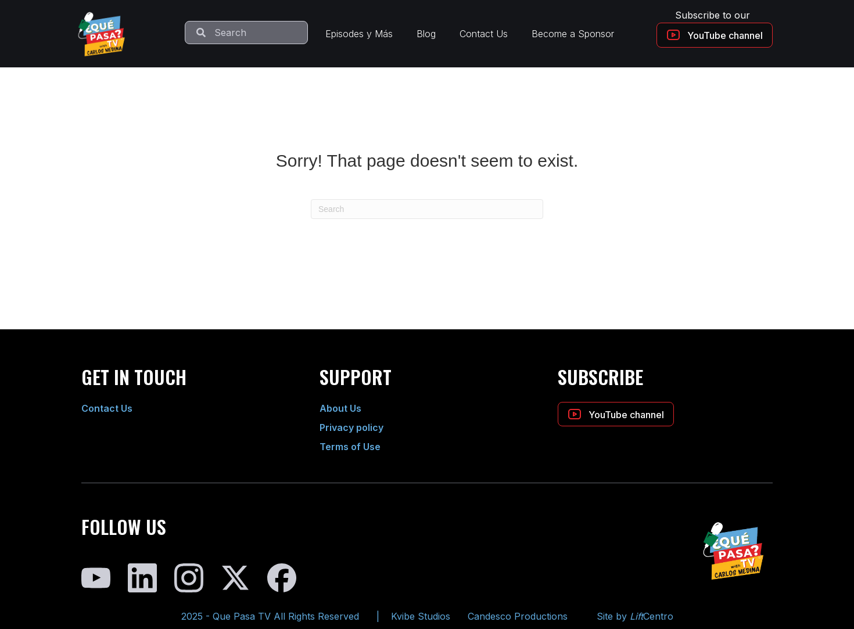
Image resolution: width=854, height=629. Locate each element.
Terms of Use (350, 446)
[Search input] (246, 32)
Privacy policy (351, 427)
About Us (340, 408)
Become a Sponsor (573, 33)
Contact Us (484, 33)
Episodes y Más (359, 33)
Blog (426, 33)
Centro (651, 616)
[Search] (427, 209)
